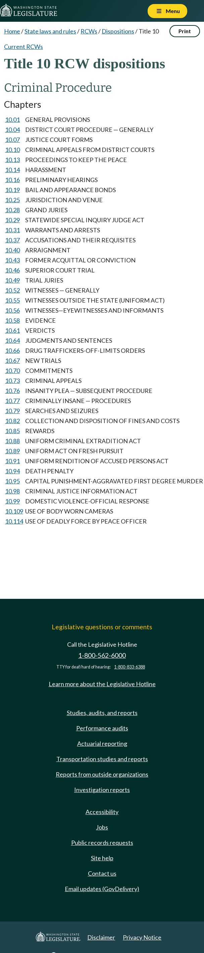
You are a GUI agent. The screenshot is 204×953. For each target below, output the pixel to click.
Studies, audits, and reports (102, 712)
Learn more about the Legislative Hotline (102, 684)
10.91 (12, 461)
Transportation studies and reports (102, 759)
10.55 (12, 300)
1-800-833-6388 (129, 666)
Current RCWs (23, 46)
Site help (102, 858)
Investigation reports (102, 789)
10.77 (12, 400)
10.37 (12, 240)
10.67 (12, 360)
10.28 (12, 210)
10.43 (12, 260)
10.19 (12, 189)
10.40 (12, 250)
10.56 (12, 310)
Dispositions (118, 31)
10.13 (12, 159)
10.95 (12, 481)
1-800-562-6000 (102, 655)
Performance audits (102, 728)
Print (184, 31)
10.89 (12, 451)
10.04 (12, 129)
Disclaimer (101, 937)
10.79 (12, 410)
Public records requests (102, 842)
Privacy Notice (142, 937)
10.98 (12, 491)
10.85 (12, 430)
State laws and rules (50, 31)
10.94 (12, 471)
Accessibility (102, 811)
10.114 (14, 521)
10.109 (14, 511)
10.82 (12, 420)
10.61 (12, 330)
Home (12, 31)
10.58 (12, 320)
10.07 (12, 139)
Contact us (102, 873)
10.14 (12, 169)
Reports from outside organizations (102, 774)
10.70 (12, 370)
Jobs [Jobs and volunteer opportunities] (102, 827)
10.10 (12, 149)
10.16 (12, 179)
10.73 (12, 380)
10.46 (12, 270)
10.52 (12, 290)
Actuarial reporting (102, 743)
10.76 (12, 390)
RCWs (89, 31)
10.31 (12, 230)
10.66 (12, 350)
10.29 (12, 220)
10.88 (12, 441)
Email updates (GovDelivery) (102, 888)
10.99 (12, 501)
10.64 (12, 340)
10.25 (12, 200)
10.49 (12, 280)
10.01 (12, 119)
